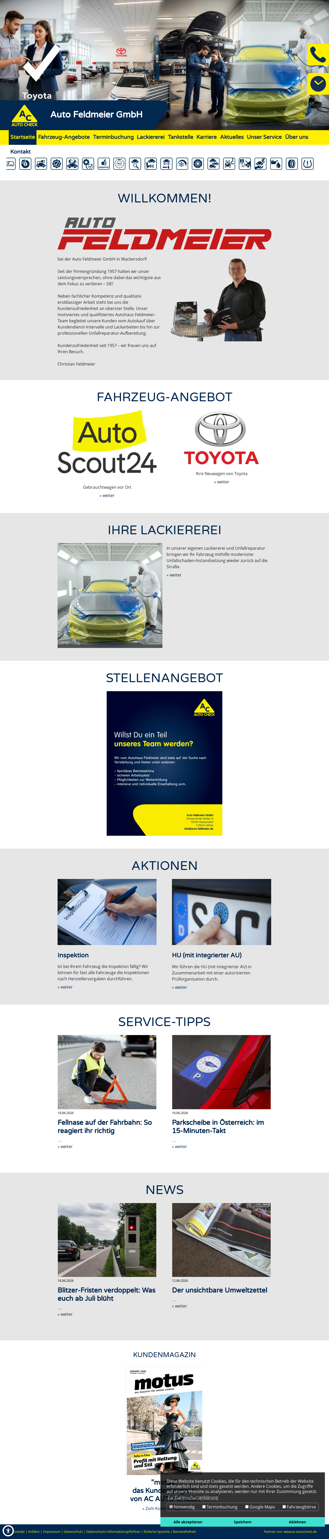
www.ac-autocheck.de (300, 1531)
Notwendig (182, 1507)
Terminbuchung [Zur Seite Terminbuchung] (113, 137)
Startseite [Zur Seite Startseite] (22, 137)
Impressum (51, 1531)
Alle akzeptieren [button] (187, 1521)
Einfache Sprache (157, 1531)
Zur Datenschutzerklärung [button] (192, 1497)
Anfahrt (34, 1531)
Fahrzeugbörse (299, 1507)
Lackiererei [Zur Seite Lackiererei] (150, 137)
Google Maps (260, 1507)
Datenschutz (73, 1531)
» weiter (107, 495)
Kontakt (18, 1531)
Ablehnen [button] (297, 1521)
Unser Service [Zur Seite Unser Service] (264, 137)
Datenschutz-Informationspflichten (113, 1531)
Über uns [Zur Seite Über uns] (296, 137)
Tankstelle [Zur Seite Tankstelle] (180, 137)
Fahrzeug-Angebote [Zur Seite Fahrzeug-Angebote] (64, 137)
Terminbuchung (219, 1507)
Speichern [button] (242, 1521)
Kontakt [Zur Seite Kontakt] (20, 152)
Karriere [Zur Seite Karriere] (206, 137)
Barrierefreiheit (184, 1531)
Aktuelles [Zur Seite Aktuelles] (232, 137)
